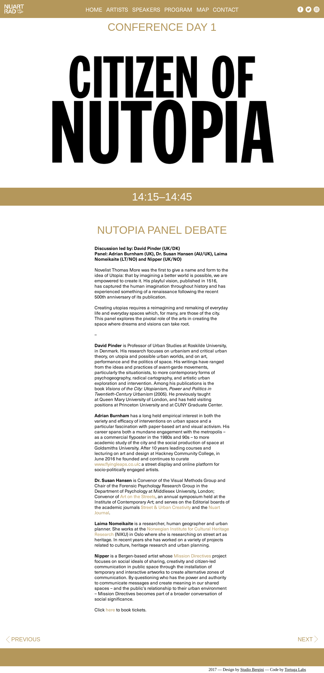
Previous (25, 639)
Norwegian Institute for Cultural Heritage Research (161, 531)
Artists (117, 9)
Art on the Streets (137, 496)
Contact (225, 9)
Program (178, 9)
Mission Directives (192, 555)
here (110, 609)
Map (202, 9)
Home (94, 9)
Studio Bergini (252, 669)
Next (305, 639)
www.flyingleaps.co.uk (116, 464)
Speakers (146, 9)
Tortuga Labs (295, 669)
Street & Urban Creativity (166, 507)
